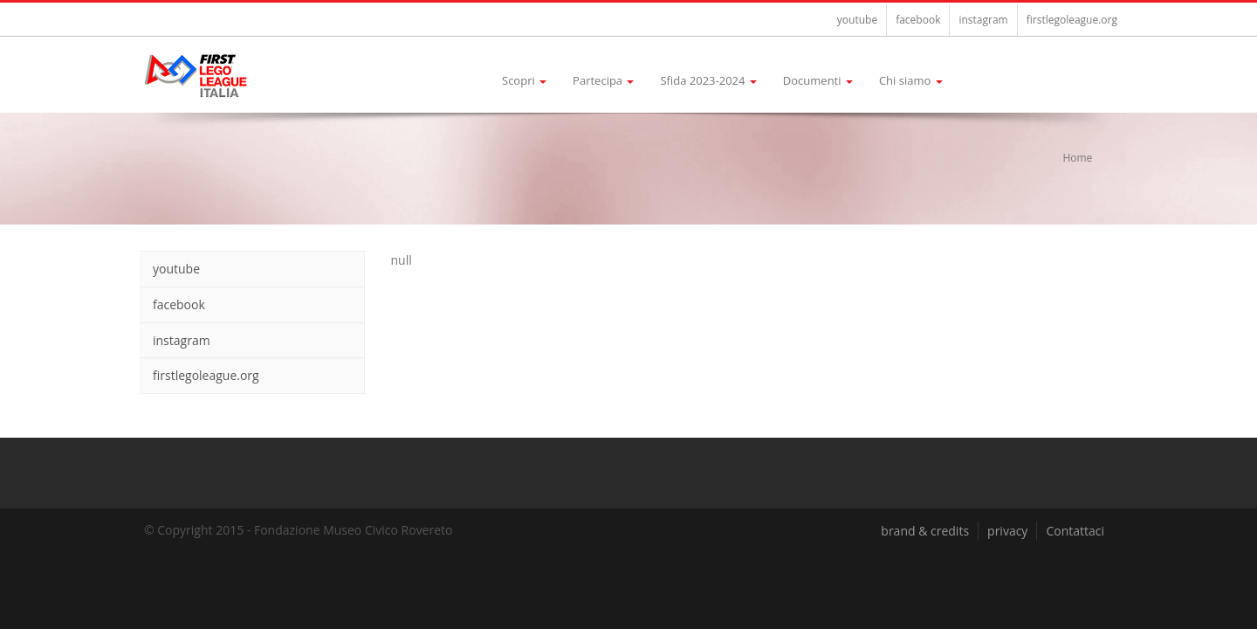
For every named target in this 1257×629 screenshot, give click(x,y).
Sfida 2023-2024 (708, 80)
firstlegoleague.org (1072, 19)
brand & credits (925, 530)
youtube (857, 19)
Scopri (524, 80)
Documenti (818, 80)
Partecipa (603, 80)
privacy (1007, 530)
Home (1077, 157)
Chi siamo (911, 80)
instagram (982, 19)
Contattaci (1075, 530)
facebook (918, 19)
